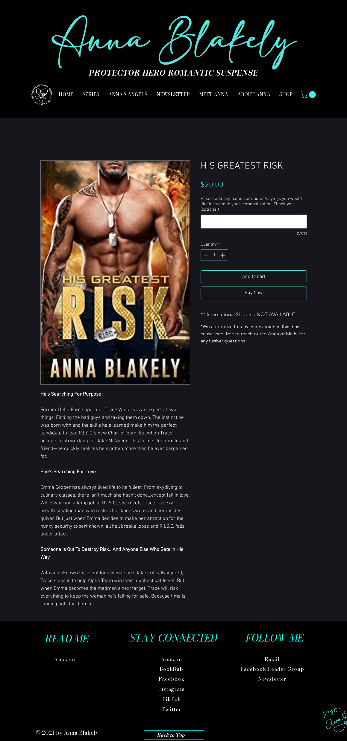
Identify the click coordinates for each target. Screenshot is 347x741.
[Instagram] (172, 689)
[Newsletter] (273, 679)
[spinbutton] (214, 255)
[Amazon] (65, 659)
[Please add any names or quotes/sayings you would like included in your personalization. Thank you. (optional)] (254, 221)
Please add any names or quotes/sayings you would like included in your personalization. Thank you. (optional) (251, 204)
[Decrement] (205, 255)
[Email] (273, 659)
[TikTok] (172, 699)
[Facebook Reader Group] (272, 669)
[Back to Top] (174, 735)
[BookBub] (172, 669)
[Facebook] (172, 679)
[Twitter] (172, 709)
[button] (309, 94)
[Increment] (223, 255)
